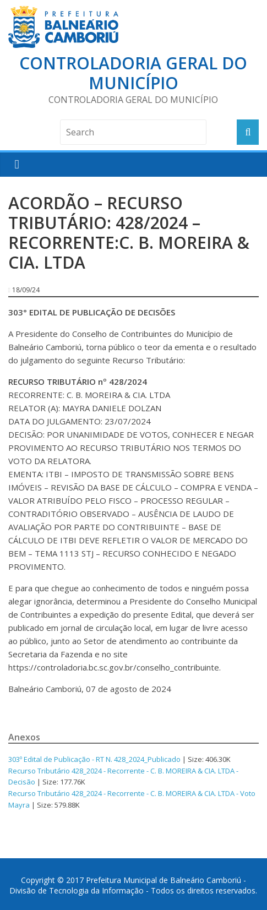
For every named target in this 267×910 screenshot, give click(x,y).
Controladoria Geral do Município (133, 73)
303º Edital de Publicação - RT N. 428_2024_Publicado (94, 759)
